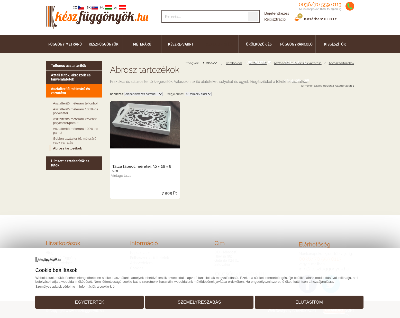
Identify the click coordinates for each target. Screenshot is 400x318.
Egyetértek (92, 300)
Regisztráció (275, 19)
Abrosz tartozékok (341, 63)
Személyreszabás (199, 300)
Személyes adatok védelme (60, 285)
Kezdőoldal (234, 63)
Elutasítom (306, 300)
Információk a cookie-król (103, 285)
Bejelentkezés (276, 13)
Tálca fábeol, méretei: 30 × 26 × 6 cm (141, 168)
